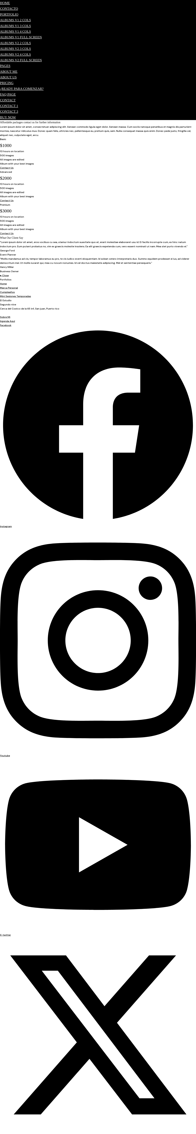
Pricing (6, 83)
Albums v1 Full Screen (21, 37)
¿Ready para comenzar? (21, 89)
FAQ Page (8, 94)
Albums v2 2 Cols (15, 43)
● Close (4, 275)
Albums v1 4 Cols (15, 31)
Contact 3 (9, 111)
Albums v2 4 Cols (15, 54)
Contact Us (6, 167)
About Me (8, 71)
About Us (8, 77)
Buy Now (8, 117)
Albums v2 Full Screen (21, 60)
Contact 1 (9, 106)
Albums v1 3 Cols (15, 26)
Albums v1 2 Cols (15, 20)
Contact (8, 100)
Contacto (9, 8)
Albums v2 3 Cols (15, 48)
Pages (5, 66)
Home (5, 3)
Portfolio (9, 14)
